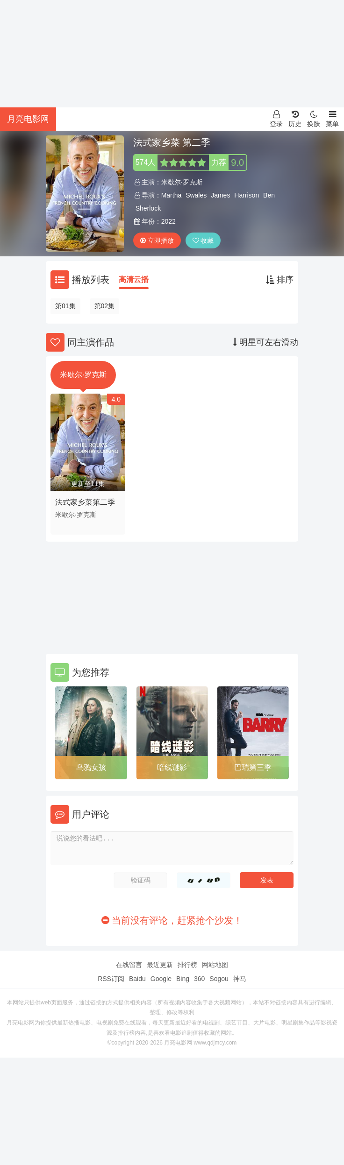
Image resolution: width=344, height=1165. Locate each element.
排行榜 (187, 964)
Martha (171, 195)
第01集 (65, 306)
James (220, 195)
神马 (239, 978)
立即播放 (157, 240)
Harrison (246, 195)
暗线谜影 (172, 767)
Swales (196, 195)
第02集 (104, 306)
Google (161, 978)
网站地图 (215, 964)
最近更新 (160, 964)
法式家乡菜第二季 (85, 502)
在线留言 (129, 964)
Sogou (218, 978)
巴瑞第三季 (253, 767)
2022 (168, 221)
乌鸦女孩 (91, 767)
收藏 (203, 240)
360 (199, 978)
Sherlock (148, 208)
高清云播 (134, 279)
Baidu (137, 978)
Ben (269, 195)
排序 (280, 279)
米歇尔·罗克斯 (181, 182)
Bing (182, 978)
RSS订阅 (111, 978)
